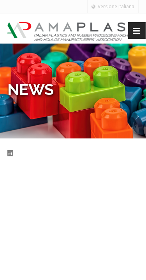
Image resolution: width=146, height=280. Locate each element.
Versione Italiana (112, 6)
